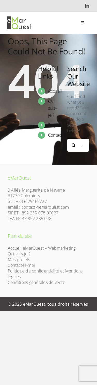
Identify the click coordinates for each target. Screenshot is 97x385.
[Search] (73, 145)
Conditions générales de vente (36, 282)
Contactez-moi (21, 265)
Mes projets (19, 259)
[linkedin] (87, 6)
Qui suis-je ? (52, 108)
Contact (55, 135)
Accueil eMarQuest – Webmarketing (42, 248)
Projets (54, 125)
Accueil (55, 91)
